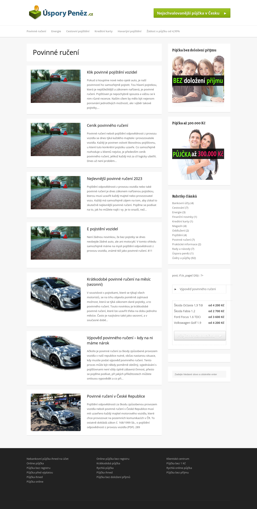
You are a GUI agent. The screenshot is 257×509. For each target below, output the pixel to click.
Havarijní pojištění (129, 31)
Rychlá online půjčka (179, 468)
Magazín (177, 226)
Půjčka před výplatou (40, 472)
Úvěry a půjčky (181, 258)
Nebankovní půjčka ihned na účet (47, 459)
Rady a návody (181, 249)
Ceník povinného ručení (107, 125)
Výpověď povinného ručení (198, 289)
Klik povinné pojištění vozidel (112, 72)
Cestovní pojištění (77, 31)
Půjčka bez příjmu (177, 472)
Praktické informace (184, 244)
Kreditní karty (103, 31)
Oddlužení (178, 230)
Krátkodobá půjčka (108, 463)
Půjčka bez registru (39, 468)
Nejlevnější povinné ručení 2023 (114, 178)
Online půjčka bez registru (112, 459)
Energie (56, 31)
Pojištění (177, 235)
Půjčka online (35, 481)
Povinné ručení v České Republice (116, 396)
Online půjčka (35, 463)
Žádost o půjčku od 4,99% (163, 31)
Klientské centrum (177, 459)
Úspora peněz (181, 253)
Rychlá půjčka (105, 468)
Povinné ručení (36, 31)
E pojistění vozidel (102, 228)
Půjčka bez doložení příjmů (113, 477)
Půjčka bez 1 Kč (175, 463)
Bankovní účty (181, 203)
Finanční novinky (182, 217)
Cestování (178, 208)
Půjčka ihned (35, 477)
